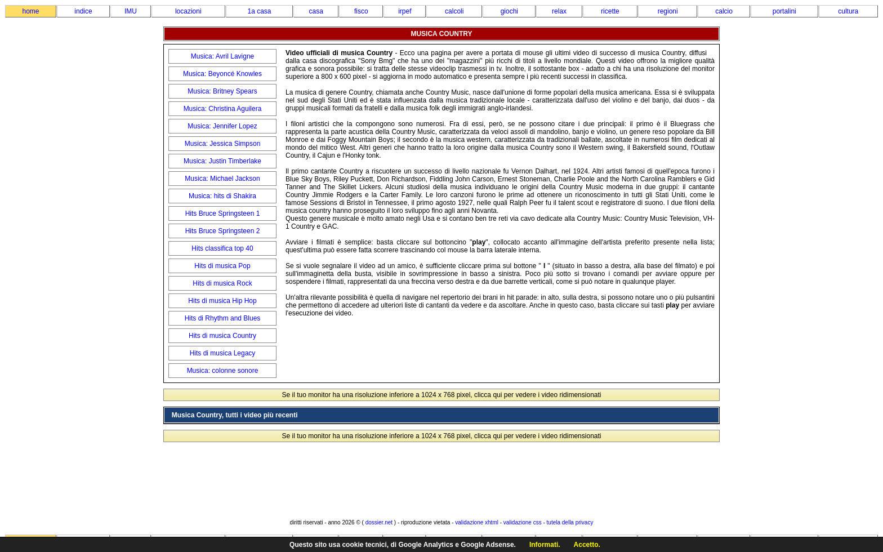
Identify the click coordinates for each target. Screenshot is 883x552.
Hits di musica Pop (222, 266)
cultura (848, 11)
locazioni (188, 11)
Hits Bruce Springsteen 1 (222, 213)
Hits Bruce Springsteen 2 (222, 231)
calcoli (454, 11)
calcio (724, 11)
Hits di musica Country (222, 336)
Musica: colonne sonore (222, 371)
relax (559, 11)
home (30, 11)
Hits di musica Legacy (223, 353)
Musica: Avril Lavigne (223, 56)
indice (83, 11)
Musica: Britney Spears (222, 91)
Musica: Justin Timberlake (222, 161)
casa (316, 11)
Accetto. (587, 545)
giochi (509, 11)
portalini (784, 11)
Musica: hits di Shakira (222, 196)
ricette (610, 11)
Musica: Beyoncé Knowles (222, 74)
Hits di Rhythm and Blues (223, 318)
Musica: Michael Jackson (222, 178)
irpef (404, 11)
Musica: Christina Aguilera (223, 109)
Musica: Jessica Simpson (223, 144)
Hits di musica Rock (222, 283)
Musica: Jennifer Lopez (222, 126)
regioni (668, 11)
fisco (361, 11)
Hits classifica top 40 (222, 248)
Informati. (544, 545)
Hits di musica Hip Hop (222, 301)
